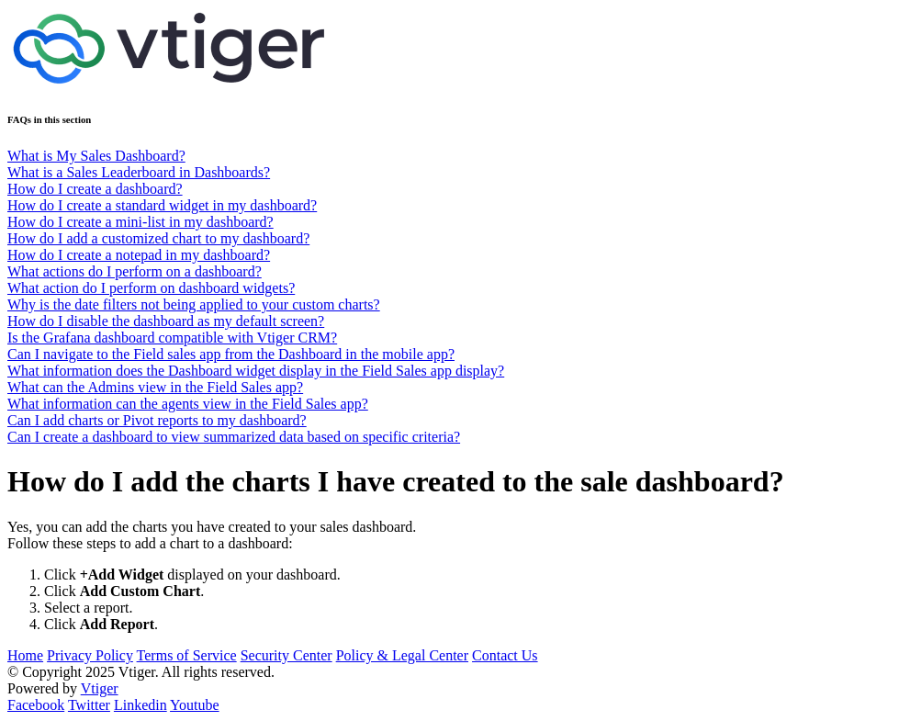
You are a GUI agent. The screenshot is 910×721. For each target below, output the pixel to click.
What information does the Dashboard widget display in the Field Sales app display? (255, 370)
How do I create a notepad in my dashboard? (138, 255)
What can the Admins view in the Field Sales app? (155, 387)
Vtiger (99, 688)
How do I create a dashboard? (95, 189)
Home (25, 655)
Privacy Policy (90, 655)
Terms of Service (187, 655)
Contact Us (505, 655)
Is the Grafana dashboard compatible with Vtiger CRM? (172, 337)
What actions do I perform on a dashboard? (134, 271)
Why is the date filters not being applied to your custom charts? (193, 304)
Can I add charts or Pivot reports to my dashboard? (157, 420)
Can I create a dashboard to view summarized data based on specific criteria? (233, 437)
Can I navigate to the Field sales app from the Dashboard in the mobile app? (231, 354)
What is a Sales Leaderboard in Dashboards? (138, 172)
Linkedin (140, 705)
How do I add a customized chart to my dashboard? (158, 238)
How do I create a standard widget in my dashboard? (162, 205)
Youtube (194, 705)
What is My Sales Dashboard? (96, 155)
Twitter (89, 705)
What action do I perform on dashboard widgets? (151, 288)
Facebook (35, 705)
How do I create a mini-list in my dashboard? (140, 222)
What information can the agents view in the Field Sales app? (187, 403)
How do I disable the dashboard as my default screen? (165, 321)
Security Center (286, 655)
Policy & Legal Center (402, 655)
